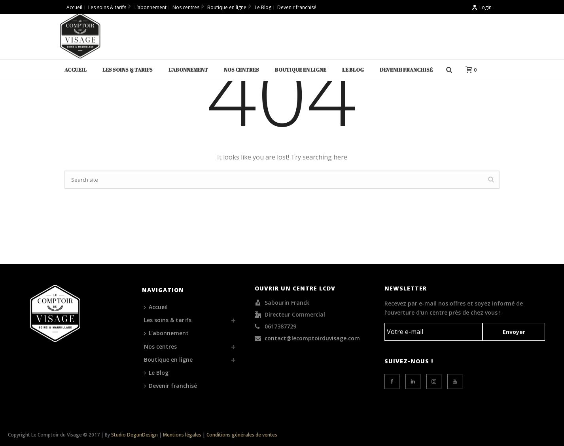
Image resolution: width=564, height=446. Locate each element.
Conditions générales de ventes (241, 434)
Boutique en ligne (300, 69)
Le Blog (353, 69)
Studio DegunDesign (134, 434)
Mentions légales (182, 434)
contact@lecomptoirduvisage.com (312, 338)
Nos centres (241, 69)
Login (481, 7)
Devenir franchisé (406, 69)
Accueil (75, 69)
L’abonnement (188, 69)
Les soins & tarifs (127, 69)
